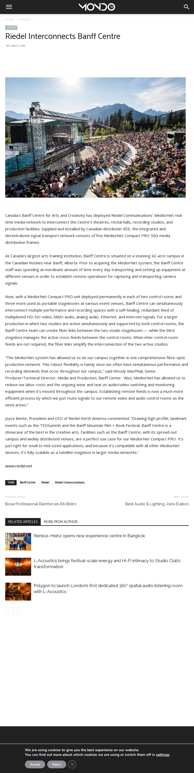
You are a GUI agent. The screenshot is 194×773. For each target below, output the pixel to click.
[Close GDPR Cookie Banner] (72, 764)
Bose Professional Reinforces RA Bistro (41, 504)
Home (9, 19)
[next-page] (16, 611)
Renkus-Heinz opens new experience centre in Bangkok (89, 535)
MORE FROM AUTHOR (61, 522)
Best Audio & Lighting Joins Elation (157, 504)
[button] (9, 7)
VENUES (25, 19)
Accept (35, 764)
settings (162, 754)
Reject (56, 764)
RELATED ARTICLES (23, 522)
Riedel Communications (70, 482)
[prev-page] (8, 611)
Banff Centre (28, 482)
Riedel (45, 482)
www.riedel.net (18, 465)
